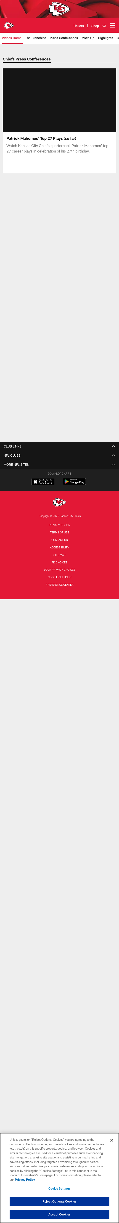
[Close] (112, 1140)
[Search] (104, 26)
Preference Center (60, 584)
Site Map (59, 554)
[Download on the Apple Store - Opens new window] (43, 482)
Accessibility (59, 547)
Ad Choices (59, 562)
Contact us (59, 539)
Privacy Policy (59, 525)
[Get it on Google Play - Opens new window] (74, 483)
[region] (59, 1178)
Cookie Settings (59, 577)
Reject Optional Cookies (59, 1201)
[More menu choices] (112, 25)
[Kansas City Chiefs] (59, 503)
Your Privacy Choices (59, 569)
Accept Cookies (59, 1214)
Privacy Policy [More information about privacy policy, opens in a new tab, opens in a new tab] (25, 1179)
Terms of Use (59, 532)
